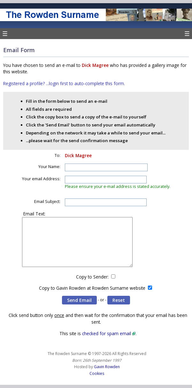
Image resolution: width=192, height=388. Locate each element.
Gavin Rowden (107, 366)
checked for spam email (106, 333)
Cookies (96, 373)
